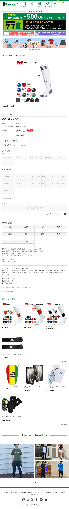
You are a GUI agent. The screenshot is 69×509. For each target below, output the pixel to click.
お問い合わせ (34, 494)
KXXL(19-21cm (34, 157)
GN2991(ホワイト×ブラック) (61, 177)
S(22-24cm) (47, 157)
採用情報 (63, 492)
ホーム (3, 55)
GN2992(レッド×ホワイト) (8, 184)
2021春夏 (5, 106)
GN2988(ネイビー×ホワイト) (47, 177)
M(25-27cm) (61, 157)
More (34, 482)
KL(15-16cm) (8, 157)
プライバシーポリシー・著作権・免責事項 (21, 492)
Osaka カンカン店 (58, 234)
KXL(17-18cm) (21, 157)
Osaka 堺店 (26, 234)
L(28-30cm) (8, 163)
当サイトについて (39, 492)
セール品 (11, 106)
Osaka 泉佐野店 (26, 227)
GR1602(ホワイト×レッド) (34, 184)
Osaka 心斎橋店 (10, 234)
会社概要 (6, 492)
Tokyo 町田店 (42, 234)
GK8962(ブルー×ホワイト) (8, 177)
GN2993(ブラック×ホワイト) (21, 184)
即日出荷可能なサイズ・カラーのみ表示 (15, 145)
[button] (29, 49)
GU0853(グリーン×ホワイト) (47, 184)
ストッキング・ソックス (20, 55)
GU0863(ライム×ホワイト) (8, 191)
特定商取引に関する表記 (52, 492)
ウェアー (10, 55)
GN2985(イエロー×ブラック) (34, 177)
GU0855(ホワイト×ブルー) (61, 184)
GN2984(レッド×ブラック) (21, 177)
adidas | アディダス (12, 57)
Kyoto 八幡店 (42, 227)
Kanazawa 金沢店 (10, 241)
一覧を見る (64, 361)
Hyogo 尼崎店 (58, 227)
